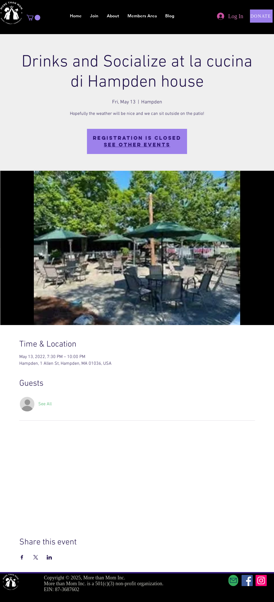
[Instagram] (261, 580)
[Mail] (233, 580)
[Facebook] (247, 580)
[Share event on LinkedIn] (49, 557)
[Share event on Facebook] (22, 557)
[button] (33, 17)
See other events (137, 144)
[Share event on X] (35, 557)
